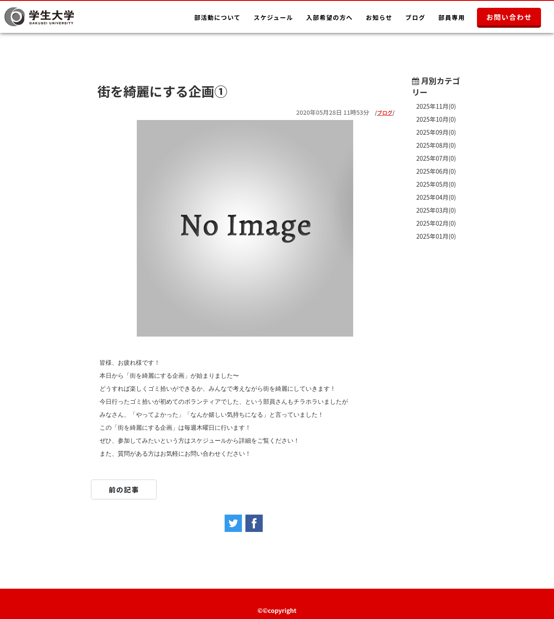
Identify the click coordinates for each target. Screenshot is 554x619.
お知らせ (379, 17)
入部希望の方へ (329, 17)
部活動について (217, 17)
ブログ (415, 17)
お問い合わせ (509, 17)
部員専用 (451, 17)
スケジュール (273, 17)
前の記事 (124, 489)
